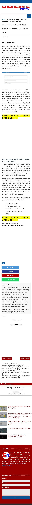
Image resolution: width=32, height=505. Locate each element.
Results (9, 19)
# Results (8, 263)
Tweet (8, 267)
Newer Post (7, 351)
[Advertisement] (16, 138)
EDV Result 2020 (8, 43)
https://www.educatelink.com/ (14, 226)
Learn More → (7, 458)
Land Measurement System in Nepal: (19, 421)
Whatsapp (23, 271)
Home (3, 19)
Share (23, 267)
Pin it (9, 271)
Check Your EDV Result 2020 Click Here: (16, 117)
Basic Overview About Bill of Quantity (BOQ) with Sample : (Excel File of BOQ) (19, 416)
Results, (6, 37)
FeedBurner (20, 387)
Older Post (25, 351)
